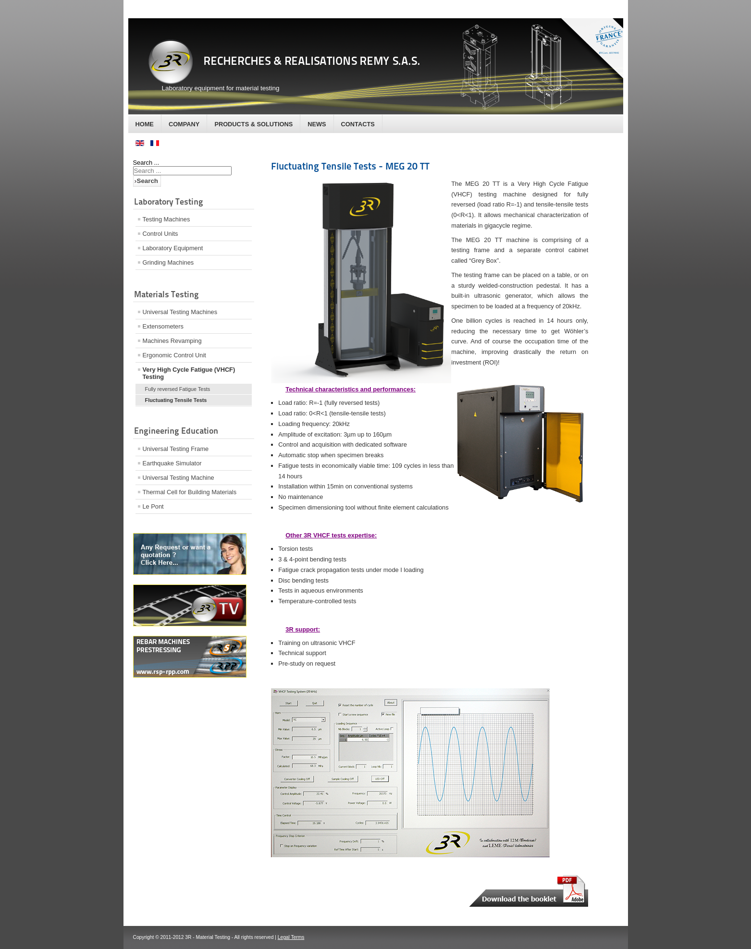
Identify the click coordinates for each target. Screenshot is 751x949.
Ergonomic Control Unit (174, 355)
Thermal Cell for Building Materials (190, 492)
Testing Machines (166, 219)
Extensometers (163, 326)
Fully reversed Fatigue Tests (177, 389)
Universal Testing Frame (176, 448)
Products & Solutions (253, 124)
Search (147, 180)
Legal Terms (291, 937)
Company (184, 124)
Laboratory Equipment (173, 248)
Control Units (160, 233)
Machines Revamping (172, 340)
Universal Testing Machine (178, 477)
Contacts (358, 124)
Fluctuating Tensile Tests (176, 400)
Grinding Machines (168, 262)
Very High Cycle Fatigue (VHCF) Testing (189, 373)
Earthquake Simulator (172, 463)
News (317, 124)
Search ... (146, 162)
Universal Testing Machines (180, 312)
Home (144, 124)
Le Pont (153, 506)
